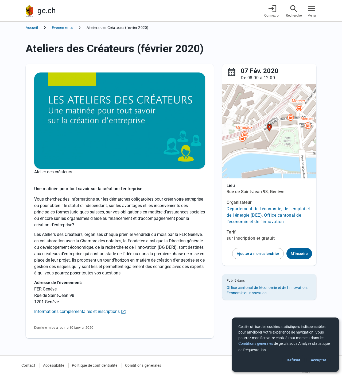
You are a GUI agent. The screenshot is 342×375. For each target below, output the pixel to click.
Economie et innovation (247, 293)
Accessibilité (53, 365)
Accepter (318, 360)
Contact (28, 365)
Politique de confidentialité (94, 365)
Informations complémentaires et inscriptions (77, 311)
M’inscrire (299, 253)
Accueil (32, 27)
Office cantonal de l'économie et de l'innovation (267, 287)
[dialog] (285, 344)
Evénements (62, 27)
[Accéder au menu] (311, 11)
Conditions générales (143, 365)
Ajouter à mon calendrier (258, 253)
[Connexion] (272, 11)
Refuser (293, 360)
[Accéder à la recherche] (294, 11)
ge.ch (46, 10)
